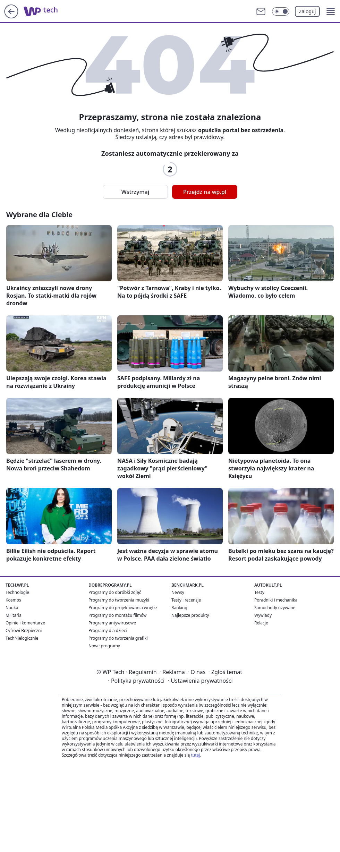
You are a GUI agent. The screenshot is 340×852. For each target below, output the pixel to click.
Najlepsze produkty (190, 615)
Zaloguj (307, 11)
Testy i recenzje (186, 600)
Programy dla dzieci (107, 630)
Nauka (12, 608)
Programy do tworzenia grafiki (118, 638)
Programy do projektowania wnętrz (122, 608)
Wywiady (263, 615)
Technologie (17, 592)
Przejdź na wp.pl (204, 192)
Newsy (177, 592)
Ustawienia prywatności (200, 680)
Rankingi (179, 608)
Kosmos (13, 600)
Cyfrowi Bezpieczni (24, 630)
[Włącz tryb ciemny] (280, 11)
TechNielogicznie (22, 638)
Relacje (261, 623)
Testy (259, 592)
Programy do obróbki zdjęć (114, 592)
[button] (330, 11)
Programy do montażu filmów (117, 615)
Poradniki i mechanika (275, 600)
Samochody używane (274, 608)
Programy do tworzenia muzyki (118, 600)
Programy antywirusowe (112, 623)
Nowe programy (104, 646)
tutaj (195, 755)
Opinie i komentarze (25, 623)
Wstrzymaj (135, 192)
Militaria (14, 615)
